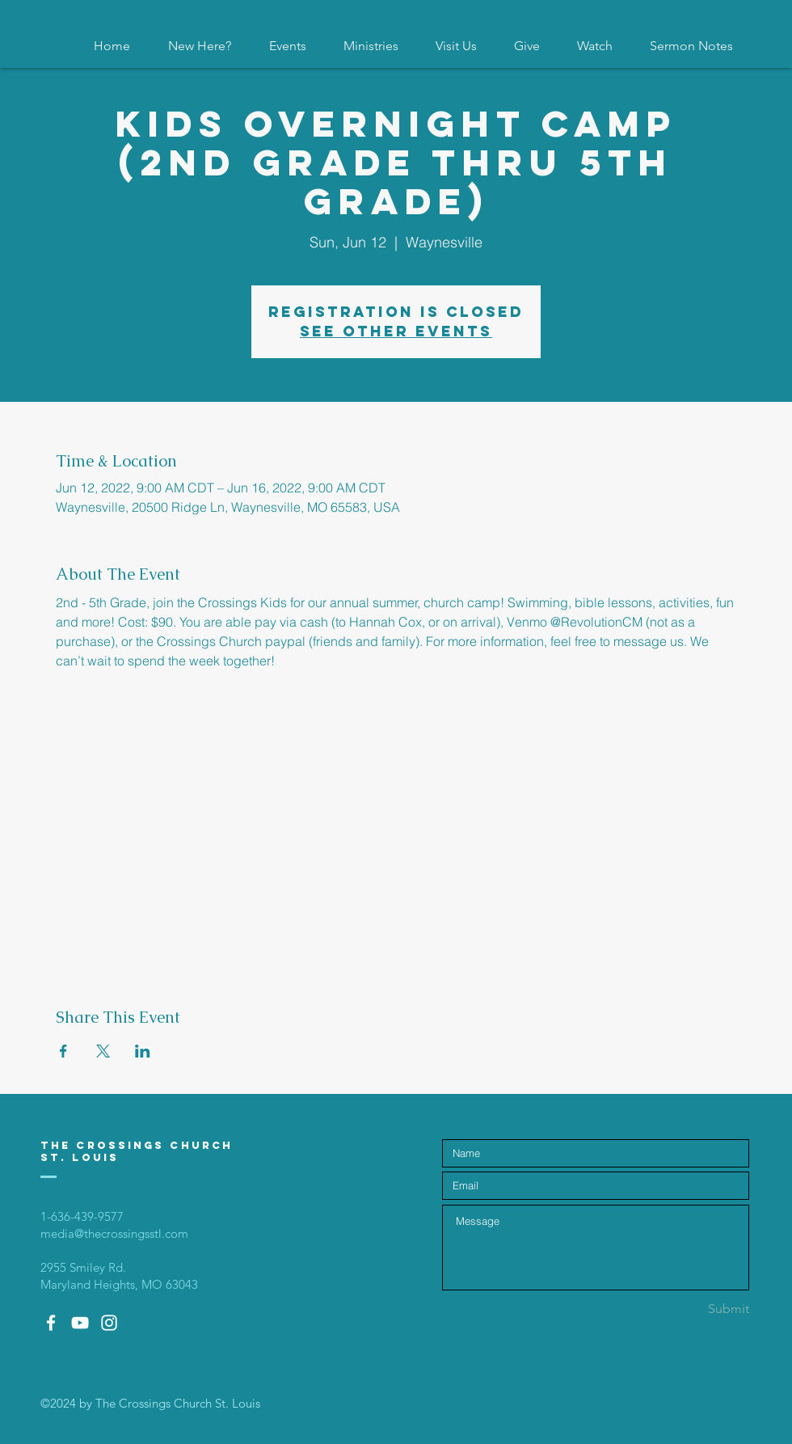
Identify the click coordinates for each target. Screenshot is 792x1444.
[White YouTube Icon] (80, 1322)
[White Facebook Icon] (50, 1322)
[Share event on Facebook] (63, 1051)
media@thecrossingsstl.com (114, 1233)
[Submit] (691, 1309)
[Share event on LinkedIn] (142, 1051)
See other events (396, 331)
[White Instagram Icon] (109, 1322)
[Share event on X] (103, 1051)
